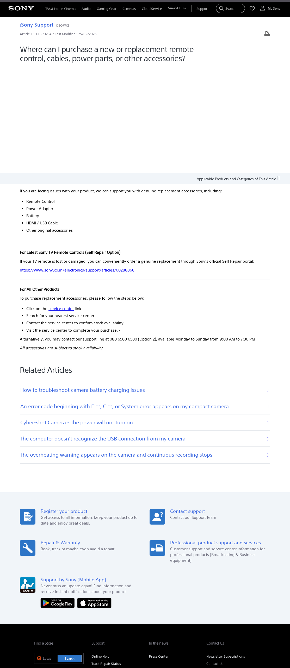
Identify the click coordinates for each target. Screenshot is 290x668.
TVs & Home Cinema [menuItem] (60, 9)
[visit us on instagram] (239, 614)
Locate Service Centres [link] (108, 565)
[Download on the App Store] (94, 496)
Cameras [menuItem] (128, 9)
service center (61, 202)
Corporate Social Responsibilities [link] (156, 594)
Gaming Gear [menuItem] (106, 9)
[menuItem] (202, 9)
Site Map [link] (249, 602)
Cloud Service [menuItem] (152, 9)
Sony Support (36, 25)
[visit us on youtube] (250, 614)
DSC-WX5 (62, 25)
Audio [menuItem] (86, 9)
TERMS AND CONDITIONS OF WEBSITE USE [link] (62, 639)
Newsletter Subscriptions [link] (225, 550)
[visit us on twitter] (228, 614)
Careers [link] (193, 594)
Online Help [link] (100, 550)
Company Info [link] (76, 594)
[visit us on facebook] (217, 614)
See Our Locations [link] (48, 569)
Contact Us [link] (214, 558)
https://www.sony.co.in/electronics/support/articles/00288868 (77, 164)
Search (70, 552)
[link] (40, 615)
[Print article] (267, 34)
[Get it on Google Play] (59, 496)
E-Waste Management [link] (109, 594)
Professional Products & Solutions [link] (230, 594)
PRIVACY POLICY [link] (105, 639)
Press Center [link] (159, 550)
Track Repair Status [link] (106, 558)
